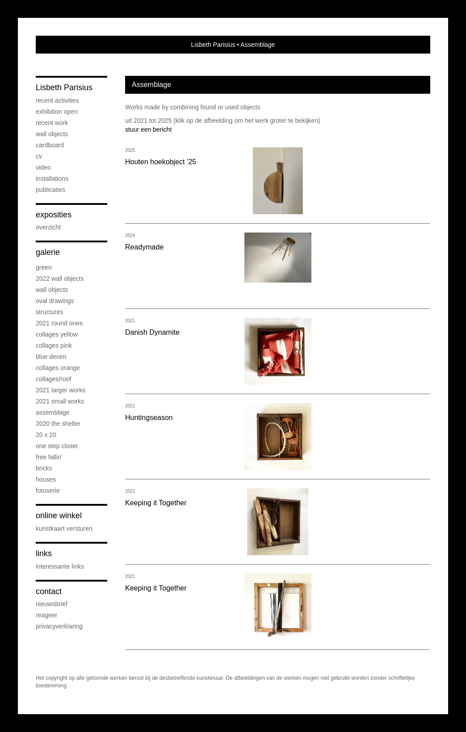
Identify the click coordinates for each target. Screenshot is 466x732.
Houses (46, 479)
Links (44, 553)
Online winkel (59, 515)
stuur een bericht (148, 129)
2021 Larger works (60, 390)
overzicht (48, 227)
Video (43, 167)
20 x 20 (46, 434)
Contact (49, 591)
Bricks (44, 468)
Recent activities (57, 100)
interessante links (60, 566)
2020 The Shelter (58, 423)
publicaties (50, 189)
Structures (49, 312)
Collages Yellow (57, 334)
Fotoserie (48, 490)
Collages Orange (58, 367)
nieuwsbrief (51, 603)
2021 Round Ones (59, 323)
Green (44, 267)
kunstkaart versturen (64, 528)
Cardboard (50, 145)
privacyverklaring (59, 626)
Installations (52, 178)
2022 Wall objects (60, 278)
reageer (46, 615)
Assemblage (53, 412)
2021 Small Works (60, 401)
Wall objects (52, 133)
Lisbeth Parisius (213, 44)
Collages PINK (54, 345)
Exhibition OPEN (57, 111)
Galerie (48, 252)
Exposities (53, 214)
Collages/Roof (53, 379)
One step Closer (57, 445)
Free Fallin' (49, 457)
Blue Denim (51, 356)
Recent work (52, 122)
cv (39, 156)
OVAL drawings (55, 300)
